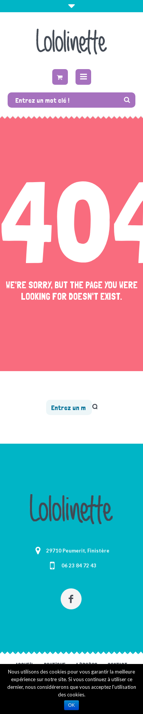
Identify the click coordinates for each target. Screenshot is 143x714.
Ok (71, 705)
